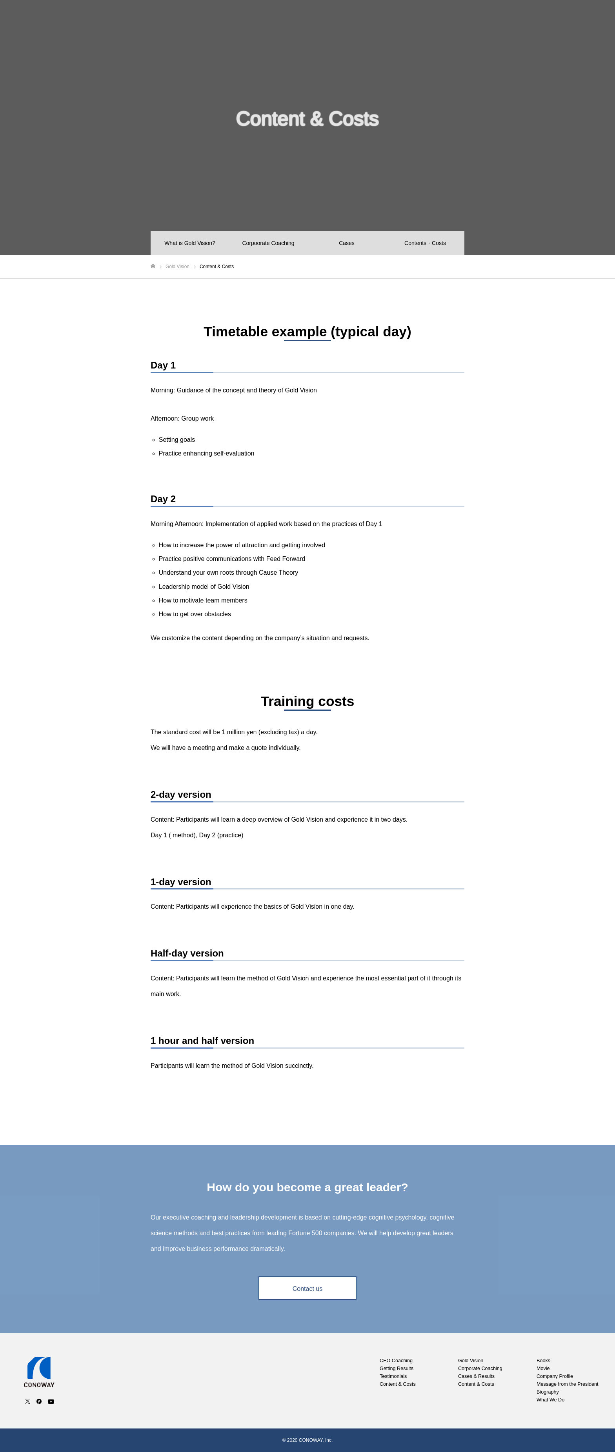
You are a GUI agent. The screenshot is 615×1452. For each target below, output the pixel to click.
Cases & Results (476, 1376)
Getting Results (396, 1368)
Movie (505, 20)
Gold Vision (440, 20)
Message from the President (568, 1384)
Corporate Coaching (480, 1368)
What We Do (550, 1400)
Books (476, 20)
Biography (548, 1392)
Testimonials (393, 1376)
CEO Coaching (393, 20)
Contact (590, 20)
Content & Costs (398, 1384)
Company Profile (546, 20)
